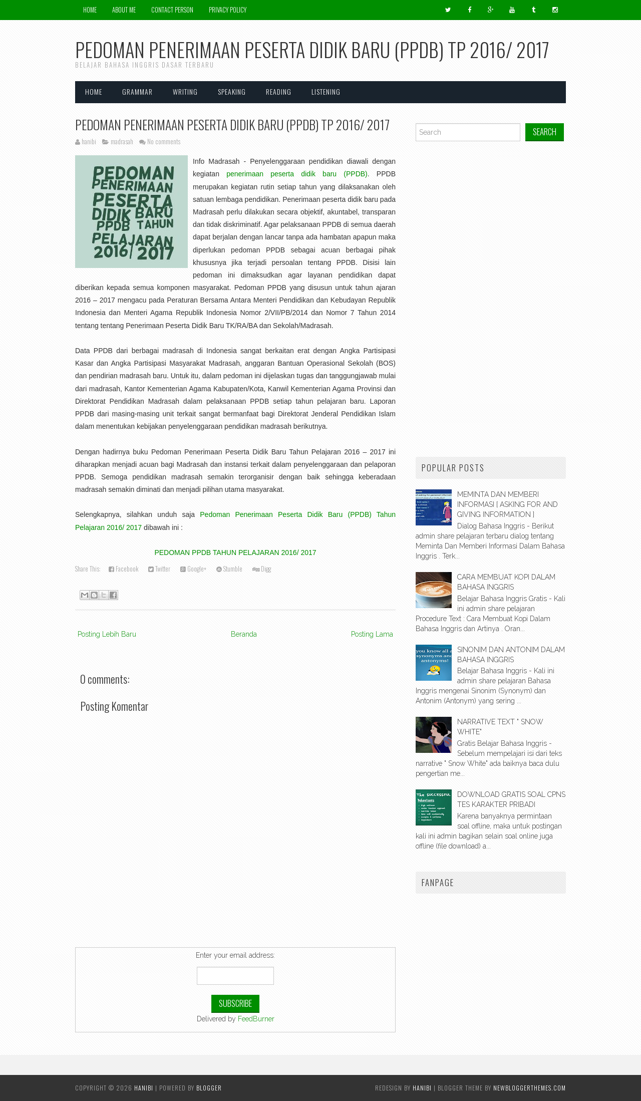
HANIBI (143, 1087)
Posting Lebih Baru (107, 634)
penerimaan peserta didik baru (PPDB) (297, 174)
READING (278, 91)
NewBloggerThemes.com (529, 1087)
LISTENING (326, 91)
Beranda (244, 634)
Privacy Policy (227, 10)
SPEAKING (232, 91)
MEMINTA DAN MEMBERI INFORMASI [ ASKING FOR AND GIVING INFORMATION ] (507, 504)
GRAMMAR (137, 91)
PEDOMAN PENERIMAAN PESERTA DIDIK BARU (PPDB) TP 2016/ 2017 (232, 124)
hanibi (422, 1087)
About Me (124, 10)
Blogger (209, 1087)
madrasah (122, 141)
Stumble (229, 569)
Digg (261, 569)
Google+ (193, 569)
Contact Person (172, 10)
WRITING (185, 91)
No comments (163, 141)
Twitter (159, 569)
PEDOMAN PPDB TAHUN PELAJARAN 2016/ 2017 (235, 552)
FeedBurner (256, 1019)
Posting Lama (372, 634)
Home (90, 10)
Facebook (123, 569)
